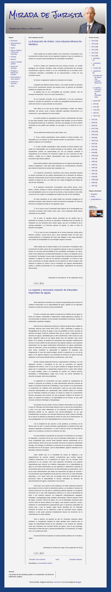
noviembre (96, 63)
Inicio (57, 559)
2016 (93, 41)
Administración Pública (16, 44)
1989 (93, 179)
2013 (93, 50)
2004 (93, 137)
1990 (93, 176)
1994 (93, 167)
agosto (95, 101)
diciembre (96, 58)
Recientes (14, 41)
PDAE (93, 197)
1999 (93, 152)
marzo (95, 116)
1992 (93, 174)
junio (95, 107)
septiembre (97, 71)
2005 (93, 134)
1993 (93, 170)
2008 (93, 125)
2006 (93, 131)
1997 (93, 158)
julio (94, 104)
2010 (93, 119)
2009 (93, 122)
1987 (93, 186)
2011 (93, 56)
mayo (95, 110)
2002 (93, 143)
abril (94, 113)
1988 (93, 182)
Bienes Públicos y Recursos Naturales (16, 52)
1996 (93, 161)
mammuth (57, 582)
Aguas (13, 48)
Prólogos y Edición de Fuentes (14, 72)
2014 (93, 47)
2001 (93, 146)
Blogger (78, 582)
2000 (93, 149)
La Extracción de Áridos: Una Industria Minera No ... (97, 80)
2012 (93, 53)
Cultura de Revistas (14, 67)
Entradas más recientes (37, 559)
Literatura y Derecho (14, 82)
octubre (96, 68)
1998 (93, 155)
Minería (13, 59)
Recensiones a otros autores (16, 78)
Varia (12, 86)
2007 (93, 128)
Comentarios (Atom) (45, 563)
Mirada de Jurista (46, 14)
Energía (13, 57)
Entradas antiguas (75, 559)
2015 (93, 44)
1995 (93, 164)
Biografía (94, 194)
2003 (93, 140)
